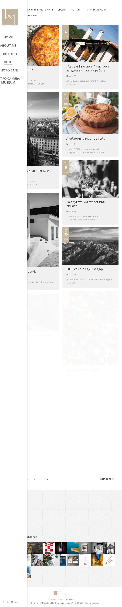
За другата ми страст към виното (85, 204)
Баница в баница (20, 70)
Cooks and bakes (15, 516)
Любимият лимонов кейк (85, 139)
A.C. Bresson (13, 506)
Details (10, 75)
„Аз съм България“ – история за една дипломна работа (88, 68)
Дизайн (62, 9)
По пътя (75, 9)
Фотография (30, 15)
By (41, 83)
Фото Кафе (12, 527)
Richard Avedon (14, 521)
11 (47, 479)
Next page (105, 478)
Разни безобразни (96, 9)
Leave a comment (30, 80)
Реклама (102, 81)
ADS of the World (15, 511)
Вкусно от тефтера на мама (37, 9)
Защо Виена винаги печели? (29, 171)
